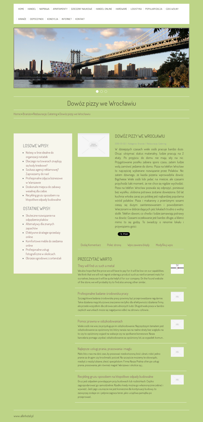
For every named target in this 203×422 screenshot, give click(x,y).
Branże (27, 114)
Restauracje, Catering (45, 114)
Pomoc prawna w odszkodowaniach (100, 321)
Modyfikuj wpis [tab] (164, 245)
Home (17, 114)
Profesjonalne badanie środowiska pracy (103, 293)
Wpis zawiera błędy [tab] (138, 245)
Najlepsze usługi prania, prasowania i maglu (105, 349)
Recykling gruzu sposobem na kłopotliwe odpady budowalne (115, 376)
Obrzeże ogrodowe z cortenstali (43, 258)
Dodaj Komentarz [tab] (91, 245)
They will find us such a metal (96, 266)
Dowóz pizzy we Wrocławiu (74, 114)
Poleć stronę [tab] (114, 245)
